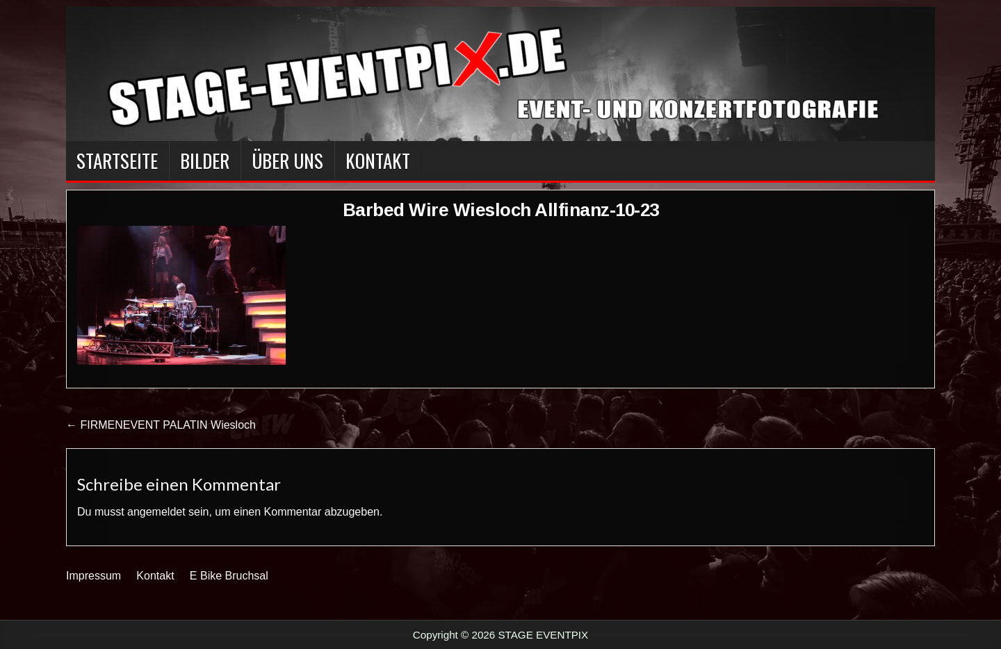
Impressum (93, 576)
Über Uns (287, 160)
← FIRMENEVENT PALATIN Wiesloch (161, 425)
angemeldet (156, 512)
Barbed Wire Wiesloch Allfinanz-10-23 (501, 209)
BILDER (204, 160)
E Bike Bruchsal (229, 576)
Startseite (117, 160)
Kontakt (377, 160)
